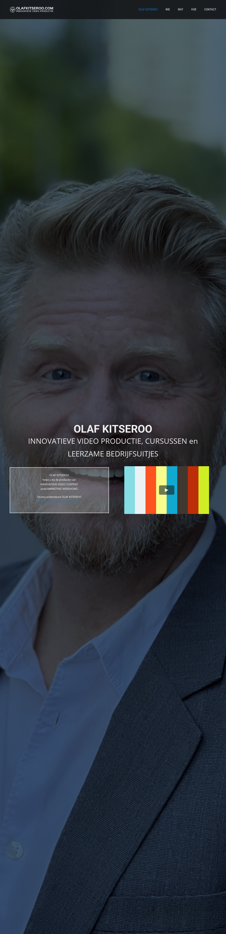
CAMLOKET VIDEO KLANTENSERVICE (59, 501)
